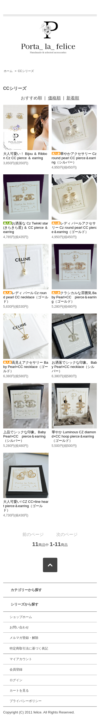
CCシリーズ (26, 71)
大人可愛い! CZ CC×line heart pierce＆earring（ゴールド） (25, 506)
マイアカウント (21, 659)
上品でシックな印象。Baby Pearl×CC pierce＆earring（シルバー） (24, 436)
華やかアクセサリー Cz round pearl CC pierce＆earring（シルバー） (74, 158)
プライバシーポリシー (26, 701)
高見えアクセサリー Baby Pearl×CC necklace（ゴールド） (25, 366)
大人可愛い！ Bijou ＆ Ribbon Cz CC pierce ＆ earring (25, 156)
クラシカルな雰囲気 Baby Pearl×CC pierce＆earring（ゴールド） (74, 297)
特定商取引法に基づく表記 (29, 648)
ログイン (16, 680)
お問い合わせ (19, 627)
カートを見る (19, 690)
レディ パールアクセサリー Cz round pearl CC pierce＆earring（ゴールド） (74, 227)
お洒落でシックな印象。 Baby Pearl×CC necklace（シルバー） (74, 366)
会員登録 (16, 669)
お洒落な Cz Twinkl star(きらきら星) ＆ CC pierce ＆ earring (25, 227)
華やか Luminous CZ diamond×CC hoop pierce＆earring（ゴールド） (74, 436)
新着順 (72, 98)
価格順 (54, 98)
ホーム (8, 71)
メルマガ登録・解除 (24, 638)
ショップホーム (21, 617)
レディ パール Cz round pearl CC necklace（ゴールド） (25, 297)
